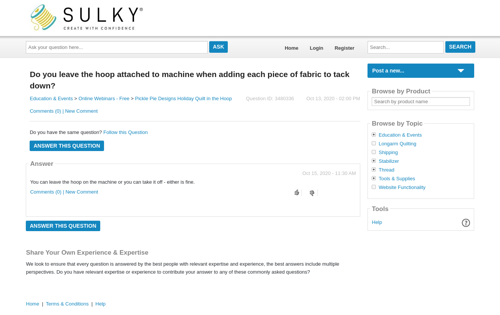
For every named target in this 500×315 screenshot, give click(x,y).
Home (291, 48)
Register (344, 48)
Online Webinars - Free (104, 98)
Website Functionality (402, 187)
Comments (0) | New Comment (64, 111)
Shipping (388, 152)
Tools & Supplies (397, 178)
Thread (386, 170)
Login (316, 48)
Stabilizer (389, 161)
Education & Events (51, 98)
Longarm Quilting (397, 143)
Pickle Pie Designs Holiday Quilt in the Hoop (183, 98)
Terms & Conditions (67, 304)
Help (377, 222)
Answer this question (66, 146)
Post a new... (388, 71)
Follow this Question (125, 132)
